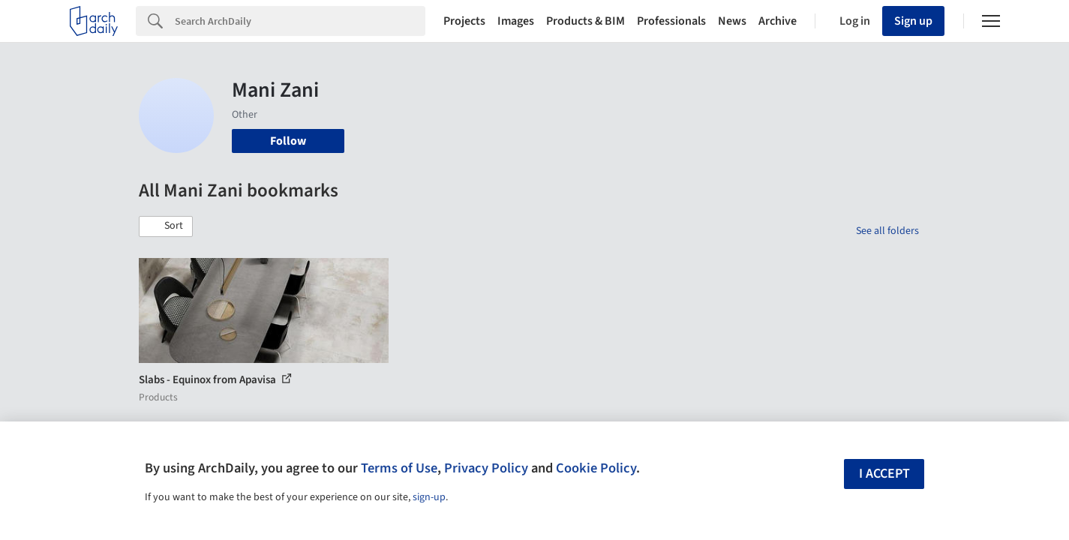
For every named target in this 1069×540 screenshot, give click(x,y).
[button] (166, 226)
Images (515, 21)
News (732, 21)
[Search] (300, 21)
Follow (288, 141)
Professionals (671, 21)
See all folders (887, 231)
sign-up (429, 497)
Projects (464, 21)
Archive (777, 21)
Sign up (913, 21)
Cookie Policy (596, 468)
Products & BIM (585, 21)
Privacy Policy (486, 468)
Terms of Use (399, 468)
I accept (884, 473)
